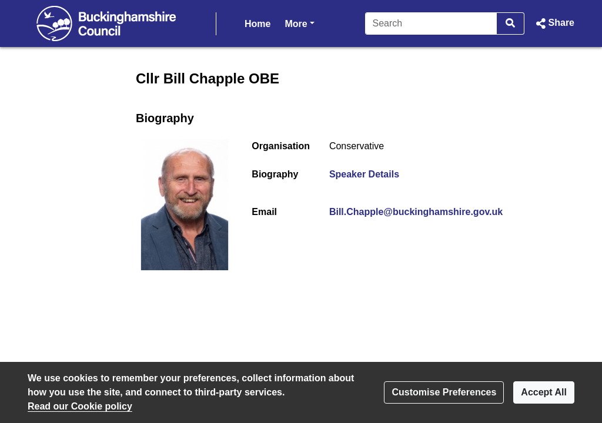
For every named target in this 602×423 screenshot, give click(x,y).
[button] (554, 23)
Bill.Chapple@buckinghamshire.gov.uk (416, 212)
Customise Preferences (444, 392)
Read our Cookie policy (80, 406)
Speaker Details (364, 174)
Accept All (544, 392)
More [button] (299, 22)
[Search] (431, 23)
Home (257, 24)
